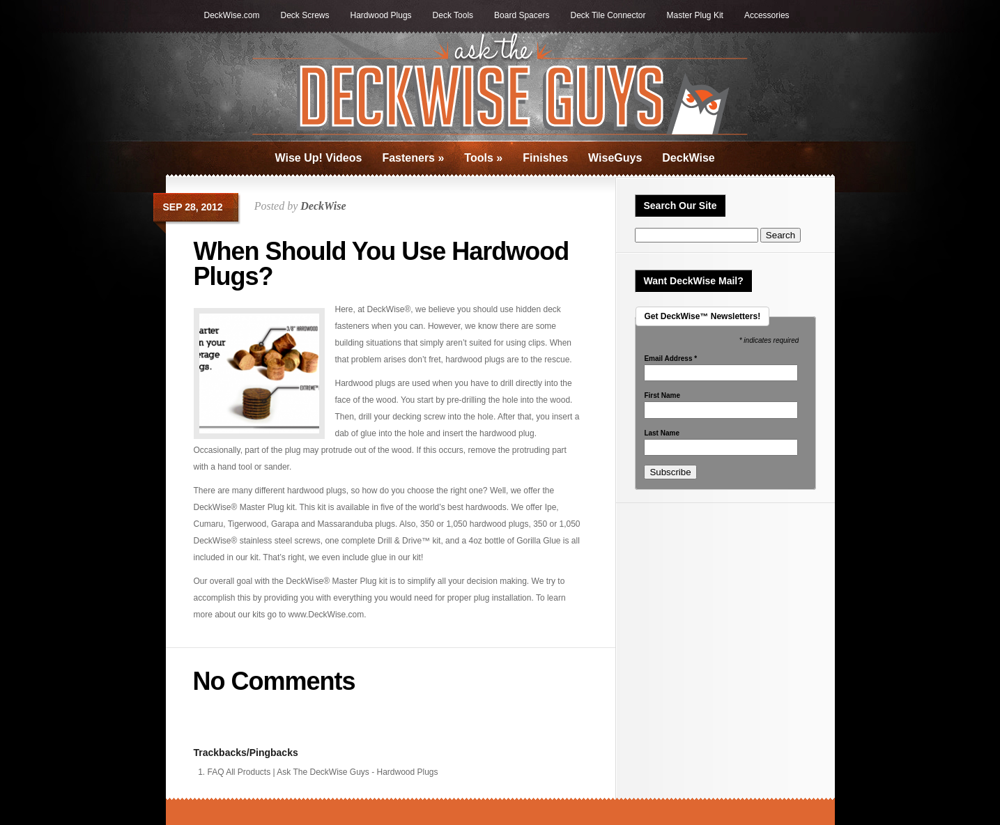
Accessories (767, 15)
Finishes (545, 158)
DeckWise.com (232, 15)
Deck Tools (453, 15)
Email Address (670, 358)
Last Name (661, 433)
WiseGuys (615, 158)
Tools (483, 158)
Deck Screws (305, 15)
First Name (662, 395)
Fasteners (413, 158)
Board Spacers (521, 15)
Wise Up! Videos (318, 158)
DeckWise (688, 158)
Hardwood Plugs (381, 15)
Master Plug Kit (695, 15)
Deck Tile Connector (607, 15)
